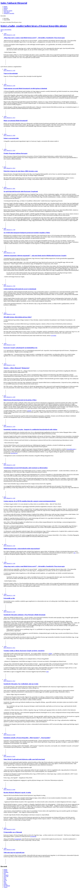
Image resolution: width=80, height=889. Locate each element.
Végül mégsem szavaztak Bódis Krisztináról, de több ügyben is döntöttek (25, 88)
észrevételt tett (13, 453)
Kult (5, 873)
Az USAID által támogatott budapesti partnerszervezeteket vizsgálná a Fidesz (27, 232)
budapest (6, 8)
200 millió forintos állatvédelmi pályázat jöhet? (18, 317)
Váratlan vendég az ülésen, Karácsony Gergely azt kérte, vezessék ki (24, 650)
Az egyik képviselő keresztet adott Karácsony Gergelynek (21, 191)
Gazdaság (6, 872)
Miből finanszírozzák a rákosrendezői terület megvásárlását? (22, 548)
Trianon (5, 887)
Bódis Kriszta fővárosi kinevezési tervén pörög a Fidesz (20, 400)
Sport (5, 877)
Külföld (5, 871)
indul (47, 671)
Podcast (5, 884)
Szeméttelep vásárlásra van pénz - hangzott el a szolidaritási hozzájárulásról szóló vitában (30, 429)
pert (75, 552)
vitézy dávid (7, 12)
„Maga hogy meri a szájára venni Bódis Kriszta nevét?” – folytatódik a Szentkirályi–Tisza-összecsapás (34, 37)
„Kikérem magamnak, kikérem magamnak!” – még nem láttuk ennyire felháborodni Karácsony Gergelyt (35, 255)
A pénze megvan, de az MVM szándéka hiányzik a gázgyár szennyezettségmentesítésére (30, 501)
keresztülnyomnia (71, 449)
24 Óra (5, 880)
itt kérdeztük (33, 836)
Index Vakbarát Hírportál (14, 3)
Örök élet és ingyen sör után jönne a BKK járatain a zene (21, 171)
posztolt (29, 410)
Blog (5, 881)
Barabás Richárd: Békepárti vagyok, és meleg (17, 792)
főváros (5, 9)
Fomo (5, 879)
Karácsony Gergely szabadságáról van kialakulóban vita (20, 347)
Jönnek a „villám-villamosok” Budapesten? (16, 368)
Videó (5, 883)
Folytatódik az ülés (9, 598)
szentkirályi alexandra (9, 13)
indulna (50, 653)
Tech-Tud (6, 876)
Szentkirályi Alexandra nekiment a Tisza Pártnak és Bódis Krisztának (24, 614)
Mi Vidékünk (7, 885)
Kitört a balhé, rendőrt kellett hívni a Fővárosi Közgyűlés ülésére (34, 26)
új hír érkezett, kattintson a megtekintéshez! (11, 66)
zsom (5, 166)
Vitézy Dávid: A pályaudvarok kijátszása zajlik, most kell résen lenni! (24, 759)
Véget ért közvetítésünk (11, 73)
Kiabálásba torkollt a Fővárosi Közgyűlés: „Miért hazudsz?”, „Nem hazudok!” (27, 737)
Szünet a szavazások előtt (11, 138)
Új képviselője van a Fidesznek (13, 832)
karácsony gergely (8, 10)
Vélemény (6, 875)
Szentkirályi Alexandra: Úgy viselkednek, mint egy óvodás (21, 684)
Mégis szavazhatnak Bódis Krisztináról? (16, 120)
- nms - (5, 33)
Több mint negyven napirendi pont (14, 852)
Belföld (5, 6)
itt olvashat (53, 335)
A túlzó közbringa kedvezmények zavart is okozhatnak (20, 289)
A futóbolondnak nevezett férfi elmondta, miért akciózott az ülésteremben (26, 468)
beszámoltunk (17, 839)
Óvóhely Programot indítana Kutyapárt (15, 153)
